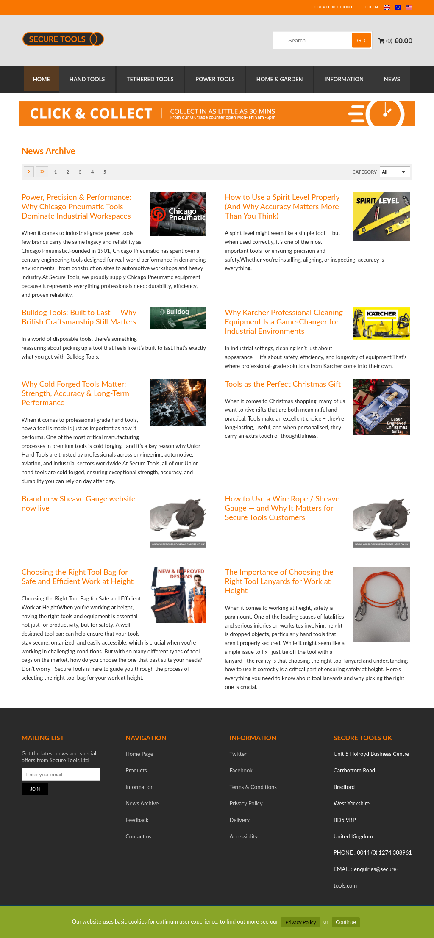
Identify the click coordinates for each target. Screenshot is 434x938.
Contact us (138, 837)
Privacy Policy (300, 922)
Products (136, 771)
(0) (385, 40)
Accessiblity (244, 837)
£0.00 (403, 40)
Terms (253, 787)
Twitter (238, 754)
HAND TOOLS (86, 79)
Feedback (136, 820)
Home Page (139, 754)
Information (139, 787)
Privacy (246, 804)
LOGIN (371, 6)
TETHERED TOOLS (150, 79)
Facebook (241, 771)
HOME (39, 79)
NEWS (395, 79)
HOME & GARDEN (281, 79)
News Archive (142, 804)
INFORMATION (346, 79)
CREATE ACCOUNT (333, 6)
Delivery (240, 820)
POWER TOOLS (216, 79)
